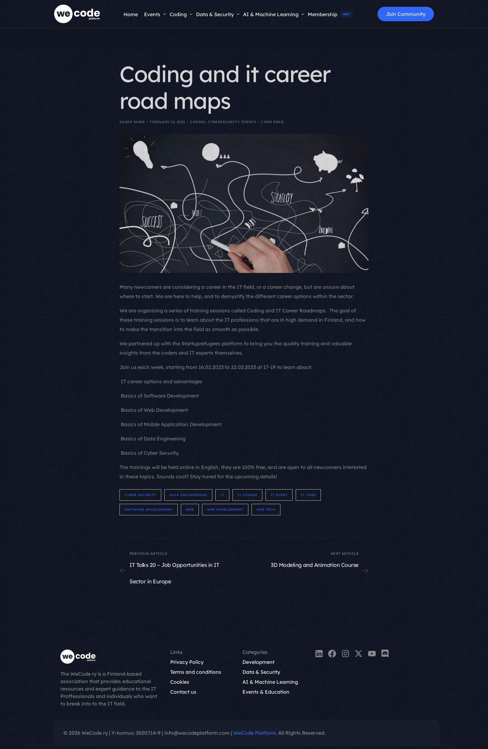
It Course (247, 498)
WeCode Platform (254, 733)
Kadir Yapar (132, 128)
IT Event (279, 498)
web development (225, 513)
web (190, 513)
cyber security (140, 498)
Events (249, 128)
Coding (198, 128)
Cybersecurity (224, 128)
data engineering (188, 498)
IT (222, 498)
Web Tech (265, 513)
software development (148, 513)
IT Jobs (308, 498)
